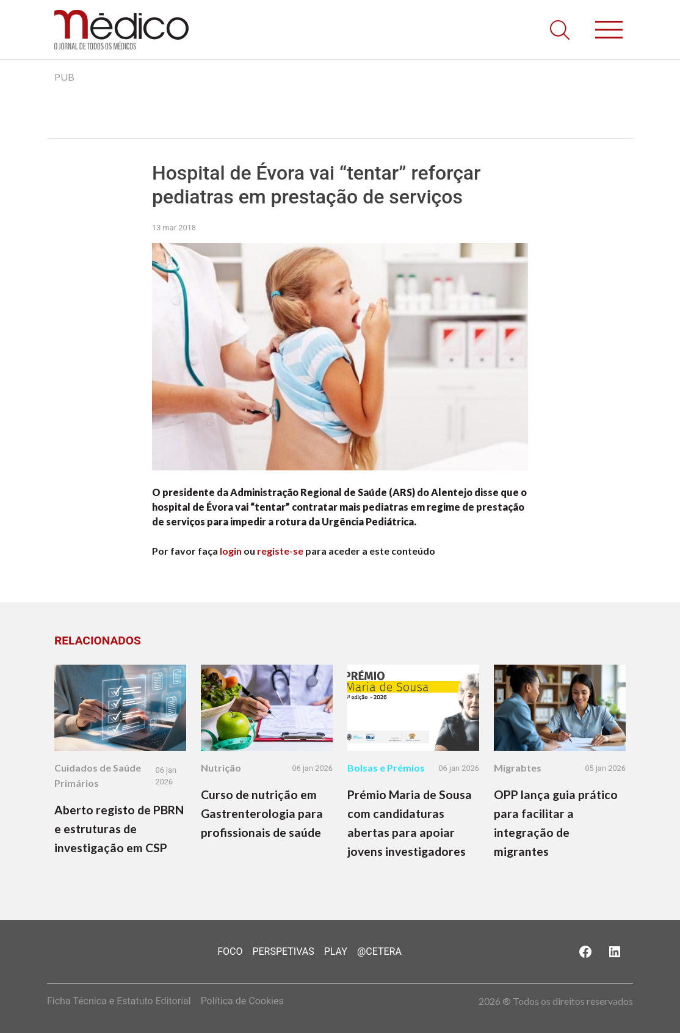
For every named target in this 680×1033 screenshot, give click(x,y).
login (231, 551)
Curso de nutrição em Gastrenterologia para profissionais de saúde (262, 813)
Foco (229, 951)
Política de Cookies (242, 1001)
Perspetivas (283, 951)
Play (335, 951)
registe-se (280, 551)
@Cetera (379, 951)
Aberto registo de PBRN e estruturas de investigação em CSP (119, 829)
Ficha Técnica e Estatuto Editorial (119, 1001)
